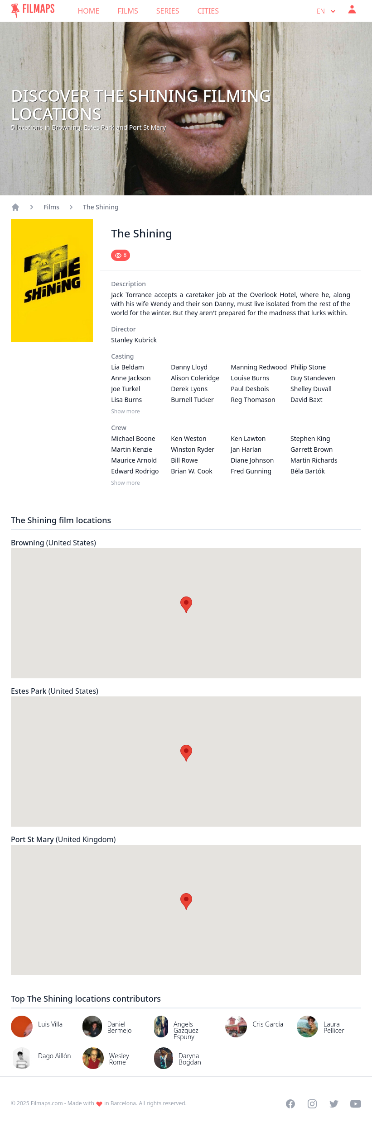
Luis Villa (50, 1024)
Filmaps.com (47, 1103)
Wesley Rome (119, 1058)
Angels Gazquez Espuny (186, 1030)
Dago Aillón (54, 1055)
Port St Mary (63, 839)
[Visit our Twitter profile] (334, 1103)
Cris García (267, 1024)
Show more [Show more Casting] (125, 411)
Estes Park (54, 691)
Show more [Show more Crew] (125, 483)
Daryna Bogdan (190, 1058)
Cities (208, 11)
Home (89, 11)
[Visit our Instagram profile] (312, 1103)
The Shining (101, 207)
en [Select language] (327, 11)
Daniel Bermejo (119, 1027)
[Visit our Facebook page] (290, 1103)
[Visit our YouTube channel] (355, 1103)
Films (127, 11)
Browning (53, 543)
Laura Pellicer (334, 1027)
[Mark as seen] (120, 255)
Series (167, 11)
